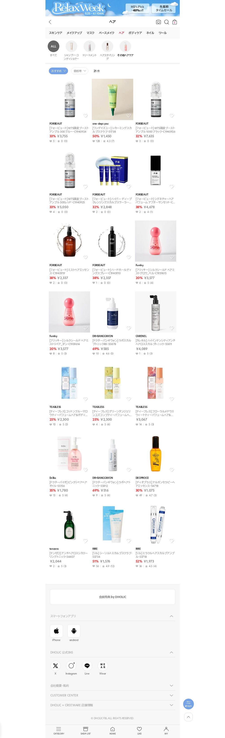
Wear (103, 668)
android (73, 633)
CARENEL (141, 336)
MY (166, 731)
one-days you (100, 123)
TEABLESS (55, 407)
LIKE (139, 731)
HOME (112, 731)
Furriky (140, 265)
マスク (90, 33)
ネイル (150, 33)
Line (87, 668)
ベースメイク (106, 33)
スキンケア (55, 33)
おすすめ (56, 71)
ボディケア (135, 33)
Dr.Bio (52, 478)
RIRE (95, 548)
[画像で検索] (158, 22)
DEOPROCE (142, 478)
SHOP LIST (85, 731)
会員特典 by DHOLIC (112, 597)
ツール (163, 33)
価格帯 (78, 71)
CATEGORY (58, 731)
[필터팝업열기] (188, 704)
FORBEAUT (55, 123)
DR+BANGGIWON (102, 336)
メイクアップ (74, 33)
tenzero (54, 548)
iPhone (56, 633)
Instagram (71, 668)
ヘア (121, 33)
